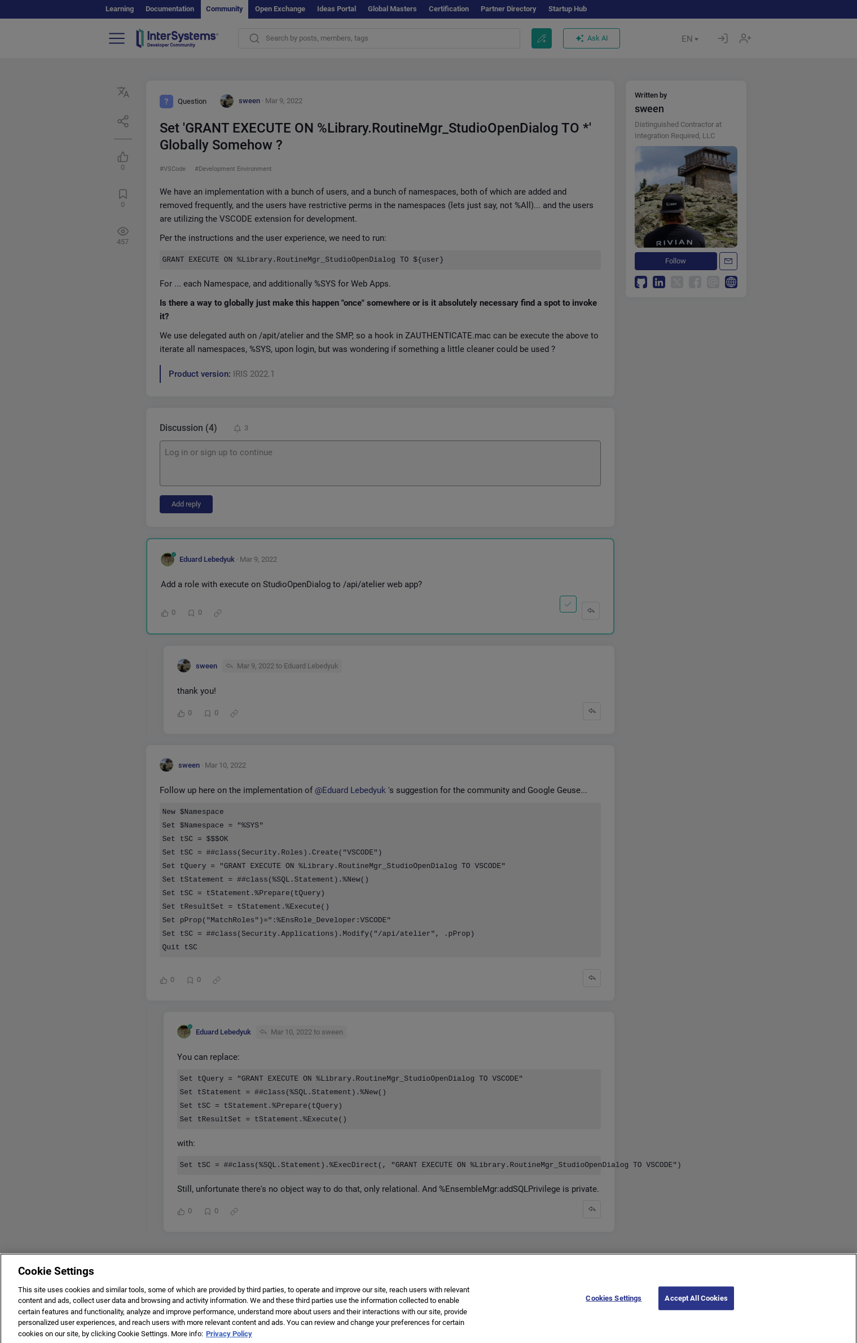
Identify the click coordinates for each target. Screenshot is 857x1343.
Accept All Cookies (696, 1310)
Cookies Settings (613, 1310)
